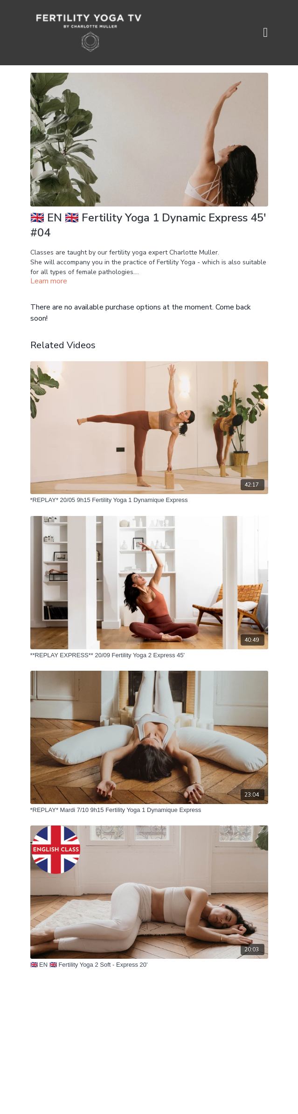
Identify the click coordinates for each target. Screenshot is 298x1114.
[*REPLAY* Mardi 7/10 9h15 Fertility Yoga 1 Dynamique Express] (149, 810)
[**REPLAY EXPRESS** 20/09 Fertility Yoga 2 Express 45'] (149, 655)
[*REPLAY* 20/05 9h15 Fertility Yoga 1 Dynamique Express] (149, 500)
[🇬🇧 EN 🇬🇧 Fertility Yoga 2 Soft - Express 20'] (149, 965)
